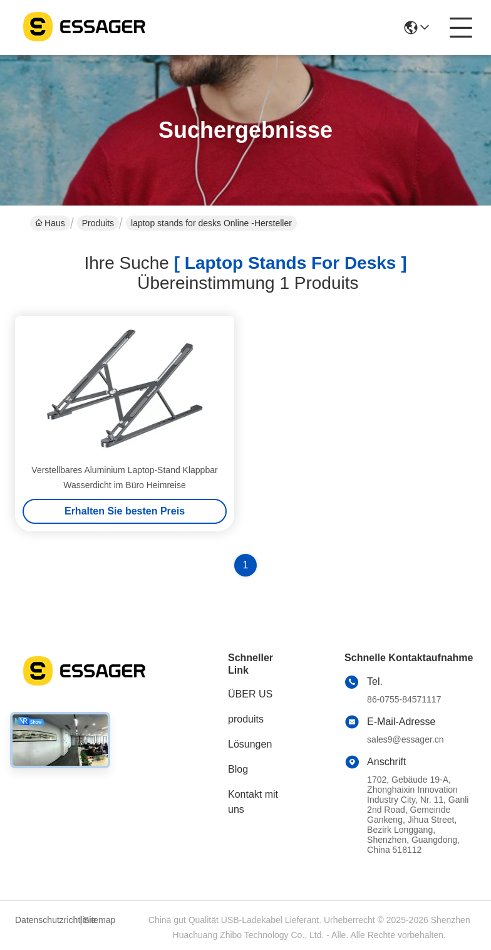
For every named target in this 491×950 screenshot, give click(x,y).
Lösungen (250, 744)
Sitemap (99, 920)
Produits (98, 223)
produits (246, 719)
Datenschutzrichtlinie (45, 920)
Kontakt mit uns (253, 802)
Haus (50, 223)
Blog (238, 769)
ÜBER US (250, 694)
